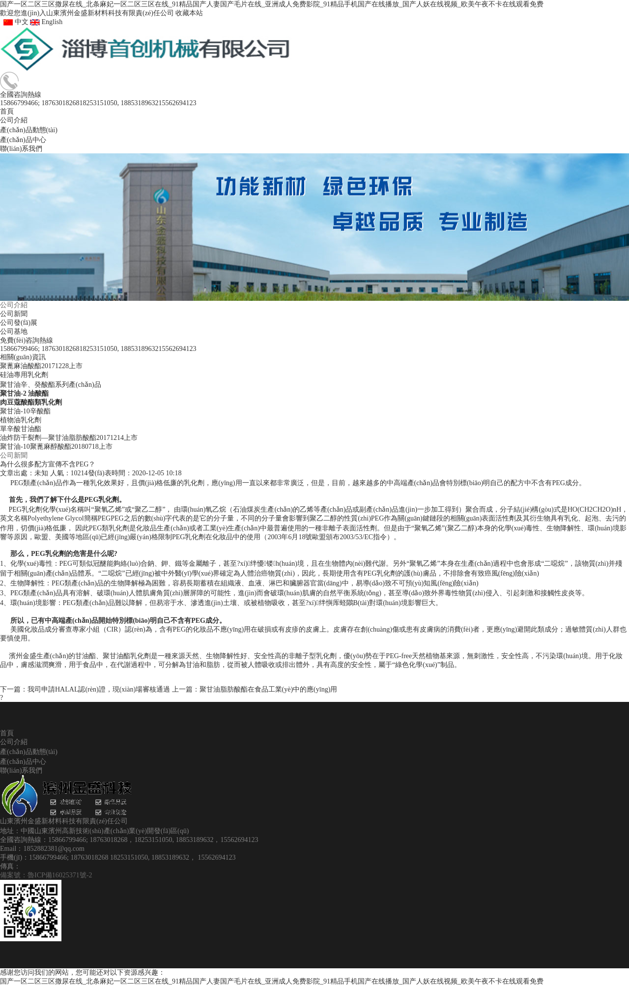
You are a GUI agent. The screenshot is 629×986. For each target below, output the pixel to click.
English (46, 22)
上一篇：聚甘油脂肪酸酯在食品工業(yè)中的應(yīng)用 (255, 689)
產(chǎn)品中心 (23, 761)
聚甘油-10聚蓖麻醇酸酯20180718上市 (56, 446)
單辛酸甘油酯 (20, 429)
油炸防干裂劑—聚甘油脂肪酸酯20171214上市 (69, 437)
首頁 (7, 733)
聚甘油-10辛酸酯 (25, 411)
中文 (14, 22)
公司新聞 (14, 314)
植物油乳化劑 (20, 420)
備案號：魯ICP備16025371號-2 (46, 875)
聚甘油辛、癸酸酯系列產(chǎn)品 (50, 384)
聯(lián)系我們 (21, 770)
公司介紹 (14, 305)
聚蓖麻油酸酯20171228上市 (41, 366)
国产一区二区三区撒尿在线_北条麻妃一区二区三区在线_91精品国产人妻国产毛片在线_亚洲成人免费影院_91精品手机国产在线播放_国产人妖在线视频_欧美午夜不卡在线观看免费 (271, 4)
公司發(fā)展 (18, 322)
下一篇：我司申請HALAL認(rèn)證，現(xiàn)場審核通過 (85, 689)
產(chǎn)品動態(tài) (28, 751)
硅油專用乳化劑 (24, 374)
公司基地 (14, 331)
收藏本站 (189, 13)
